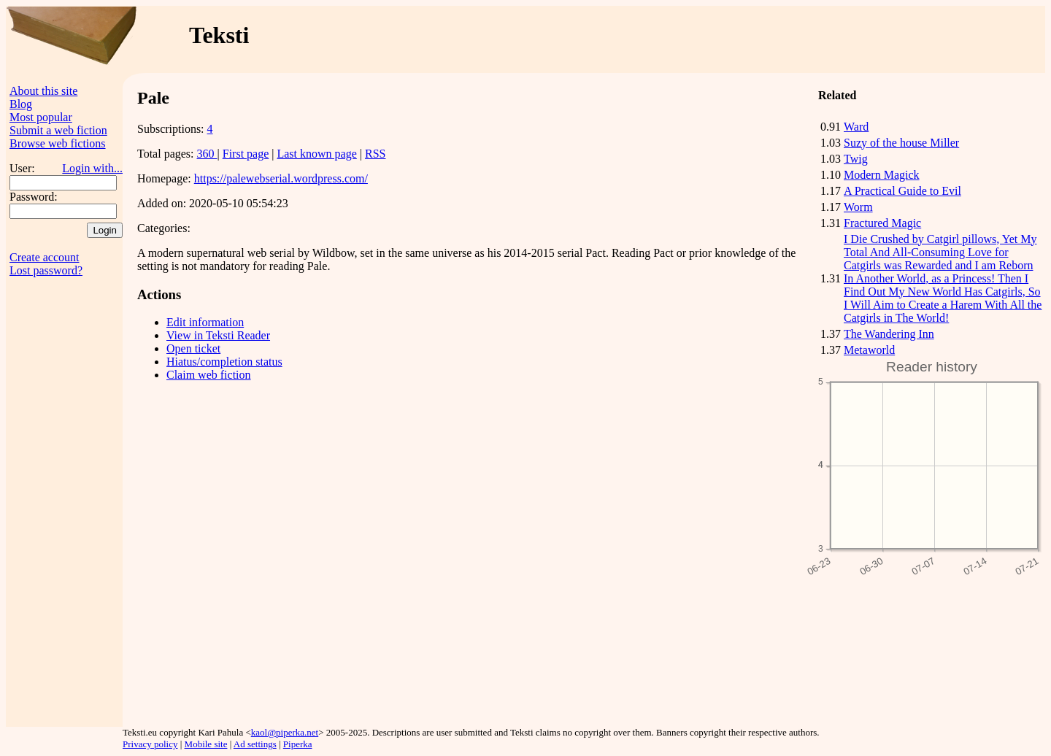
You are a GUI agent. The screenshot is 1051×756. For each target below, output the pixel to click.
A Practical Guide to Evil (902, 191)
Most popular (40, 117)
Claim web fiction (208, 375)
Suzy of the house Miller (901, 142)
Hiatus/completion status (224, 361)
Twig (856, 159)
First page (246, 153)
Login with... (92, 168)
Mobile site (206, 743)
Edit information (205, 322)
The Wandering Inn (889, 334)
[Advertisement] (764, 39)
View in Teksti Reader (218, 335)
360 (207, 153)
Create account (44, 257)
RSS (375, 153)
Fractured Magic (882, 223)
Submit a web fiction (58, 130)
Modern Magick (882, 175)
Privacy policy (150, 743)
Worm (858, 207)
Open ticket (193, 348)
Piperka (297, 743)
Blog (20, 104)
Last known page (316, 153)
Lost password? (45, 270)
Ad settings (255, 743)
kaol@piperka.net (284, 732)
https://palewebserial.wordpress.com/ (281, 178)
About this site (43, 91)
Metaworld (869, 350)
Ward (856, 126)
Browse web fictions (57, 143)
